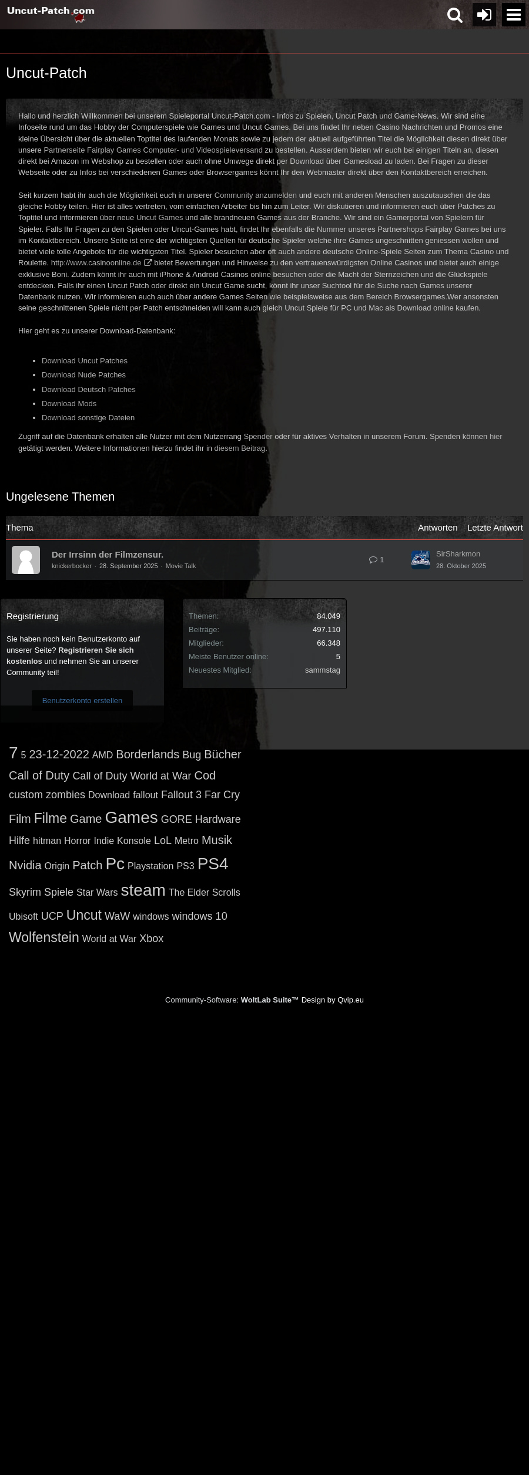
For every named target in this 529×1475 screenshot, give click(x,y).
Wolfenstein (44, 937)
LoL (163, 840)
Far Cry (222, 795)
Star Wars (97, 892)
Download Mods (69, 403)
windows (151, 917)
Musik (217, 839)
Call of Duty (39, 775)
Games (131, 817)
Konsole (134, 841)
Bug (191, 755)
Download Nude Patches (84, 374)
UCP (52, 916)
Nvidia (25, 865)
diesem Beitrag (240, 448)
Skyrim (25, 892)
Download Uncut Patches (85, 360)
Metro (187, 841)
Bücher (222, 754)
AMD (102, 755)
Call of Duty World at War (131, 776)
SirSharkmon (458, 553)
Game (86, 818)
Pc (115, 864)
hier (496, 436)
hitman (47, 841)
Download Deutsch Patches (89, 389)
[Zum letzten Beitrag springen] (420, 560)
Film (20, 818)
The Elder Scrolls (204, 892)
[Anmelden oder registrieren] (484, 14)
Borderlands (147, 754)
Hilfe (19, 840)
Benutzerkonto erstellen (82, 700)
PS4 (213, 864)
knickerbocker (72, 565)
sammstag (322, 670)
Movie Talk (181, 565)
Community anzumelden (256, 195)
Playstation (150, 866)
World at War (109, 939)
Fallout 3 (181, 795)
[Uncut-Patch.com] (51, 14)
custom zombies (47, 795)
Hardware (218, 819)
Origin (57, 866)
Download (109, 795)
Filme (50, 818)
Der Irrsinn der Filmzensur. (107, 554)
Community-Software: (232, 999)
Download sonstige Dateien (88, 417)
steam (143, 890)
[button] (513, 14)
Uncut (84, 915)
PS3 (185, 866)
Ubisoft (23, 917)
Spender (257, 436)
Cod (205, 775)
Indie (103, 841)
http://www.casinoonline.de (96, 262)
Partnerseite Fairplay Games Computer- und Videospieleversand (153, 150)
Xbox (151, 938)
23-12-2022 (59, 754)
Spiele (58, 892)
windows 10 (199, 916)
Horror (77, 841)
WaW (117, 916)
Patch (87, 865)
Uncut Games (159, 217)
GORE (176, 819)
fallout (145, 795)
